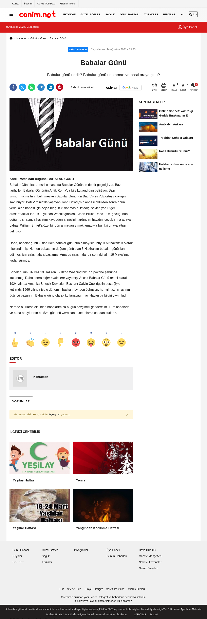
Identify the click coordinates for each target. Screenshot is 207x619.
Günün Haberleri (117, 557)
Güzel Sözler (90, 14)
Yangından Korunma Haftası (97, 529)
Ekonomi (69, 14)
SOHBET (18, 563)
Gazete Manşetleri (150, 557)
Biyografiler (81, 551)
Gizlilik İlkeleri (68, 3)
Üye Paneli (187, 27)
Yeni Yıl (82, 481)
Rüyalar (169, 14)
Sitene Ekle (74, 590)
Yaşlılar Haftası (24, 529)
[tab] (21, 402)
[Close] (127, 415)
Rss (61, 590)
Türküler (151, 14)
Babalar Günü (58, 38)
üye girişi (54, 415)
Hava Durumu (147, 551)
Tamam (154, 614)
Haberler (21, 38)
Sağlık (110, 14)
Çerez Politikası (46, 3)
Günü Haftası (129, 14)
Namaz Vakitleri (148, 569)
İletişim (28, 3)
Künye (15, 3)
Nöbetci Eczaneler (150, 563)
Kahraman (40, 378)
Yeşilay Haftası (24, 481)
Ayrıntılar (140, 614)
